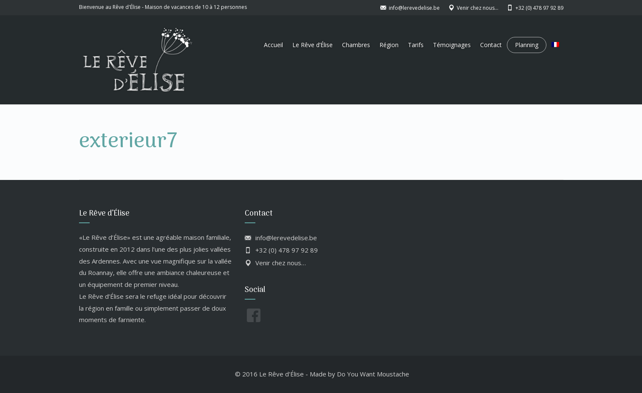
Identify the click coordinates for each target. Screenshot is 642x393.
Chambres (356, 45)
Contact (491, 45)
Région (389, 45)
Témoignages (452, 45)
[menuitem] (555, 45)
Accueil (273, 45)
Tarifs (416, 45)
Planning (526, 45)
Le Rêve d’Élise (312, 45)
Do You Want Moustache (373, 374)
